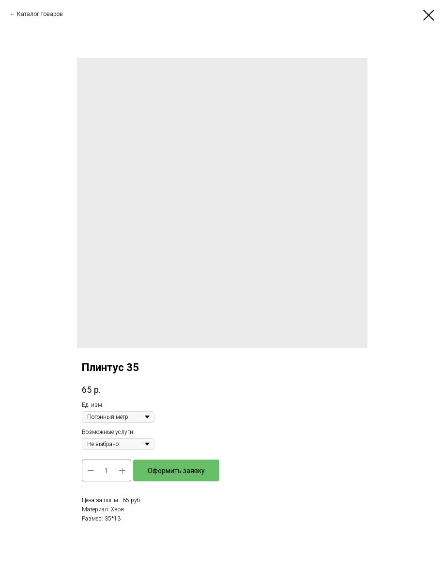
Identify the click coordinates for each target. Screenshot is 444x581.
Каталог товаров (40, 14)
